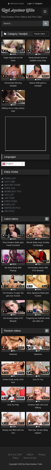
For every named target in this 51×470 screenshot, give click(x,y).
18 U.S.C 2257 (15, 454)
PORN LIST (8, 178)
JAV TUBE (8, 198)
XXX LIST (7, 195)
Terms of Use (29, 458)
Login (29, 3)
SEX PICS (7, 211)
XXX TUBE (8, 182)
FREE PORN (9, 201)
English (7, 163)
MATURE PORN (10, 185)
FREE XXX (8, 188)
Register (38, 3)
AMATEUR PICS (10, 208)
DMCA (30, 454)
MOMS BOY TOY (11, 191)
